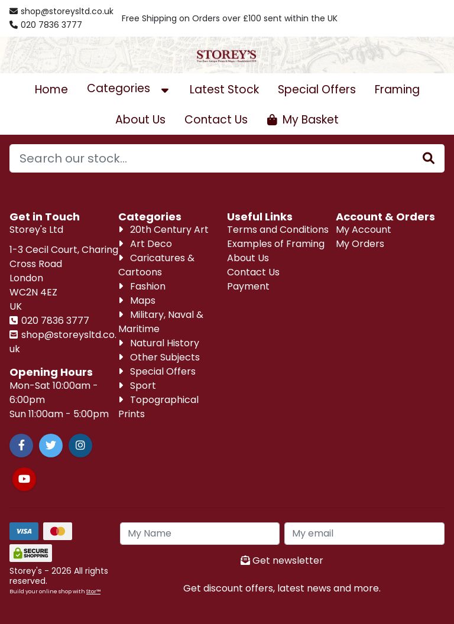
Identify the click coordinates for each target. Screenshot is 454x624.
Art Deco (145, 244)
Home (51, 90)
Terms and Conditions (278, 229)
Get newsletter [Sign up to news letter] (282, 560)
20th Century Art (163, 229)
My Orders (360, 244)
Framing (397, 90)
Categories (129, 88)
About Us (140, 120)
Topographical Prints (158, 407)
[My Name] (200, 533)
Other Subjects (159, 357)
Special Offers (317, 90)
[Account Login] (407, 18)
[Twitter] (51, 445)
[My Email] (364, 533)
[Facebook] (21, 445)
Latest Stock (224, 90)
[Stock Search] (429, 158)
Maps (136, 300)
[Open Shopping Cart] (302, 120)
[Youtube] (24, 479)
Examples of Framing (276, 244)
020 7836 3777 (54, 320)
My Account (363, 229)
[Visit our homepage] (227, 55)
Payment (248, 286)
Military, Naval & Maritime (160, 322)
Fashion (142, 286)
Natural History (158, 343)
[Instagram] (80, 445)
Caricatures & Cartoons (156, 265)
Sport (137, 385)
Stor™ (93, 591)
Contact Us (216, 120)
